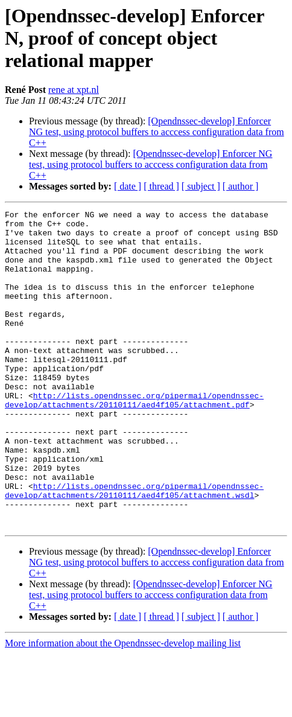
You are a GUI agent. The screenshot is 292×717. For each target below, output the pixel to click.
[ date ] (127, 186)
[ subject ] (201, 186)
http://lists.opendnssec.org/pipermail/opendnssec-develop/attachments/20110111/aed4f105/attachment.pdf (134, 439)
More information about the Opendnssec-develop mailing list (123, 706)
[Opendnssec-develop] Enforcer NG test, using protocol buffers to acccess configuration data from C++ (156, 132)
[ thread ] (161, 186)
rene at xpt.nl (73, 89)
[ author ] (241, 186)
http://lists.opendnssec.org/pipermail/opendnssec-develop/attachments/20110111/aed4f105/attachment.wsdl (134, 547)
